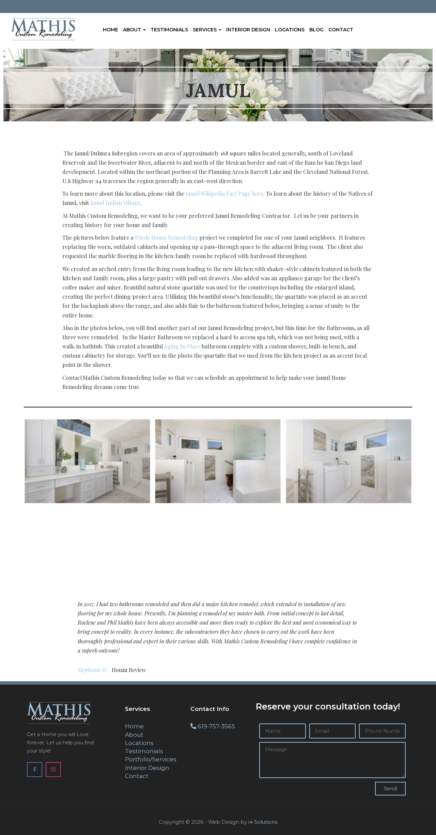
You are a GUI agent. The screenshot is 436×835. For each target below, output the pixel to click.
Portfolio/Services (150, 759)
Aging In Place (182, 346)
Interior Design (248, 30)
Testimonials (169, 30)
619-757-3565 (216, 726)
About (134, 30)
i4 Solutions (262, 822)
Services (207, 30)
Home (110, 30)
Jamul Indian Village (115, 202)
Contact (340, 30)
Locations (290, 30)
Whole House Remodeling (166, 237)
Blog (316, 30)
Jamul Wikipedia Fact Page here (224, 193)
